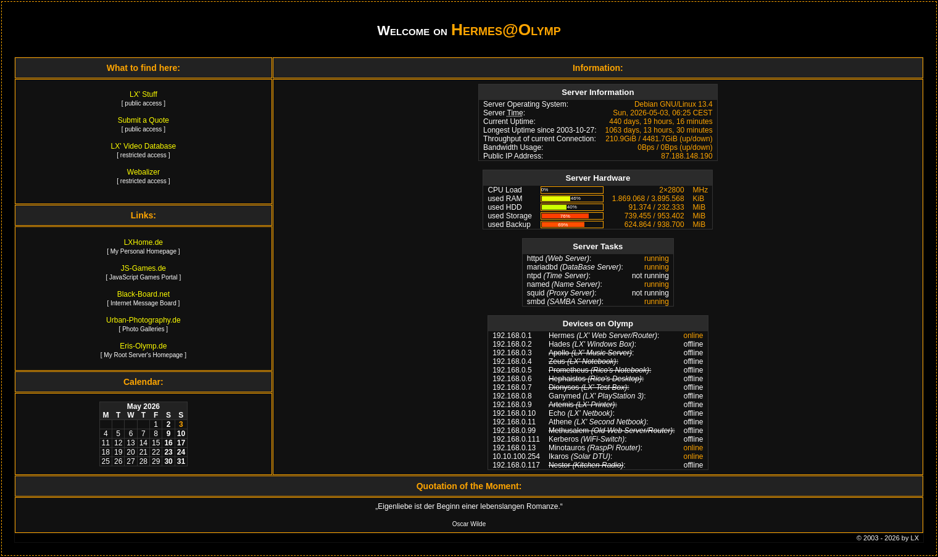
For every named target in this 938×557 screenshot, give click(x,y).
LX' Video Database (143, 146)
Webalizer (143, 172)
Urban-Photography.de (143, 320)
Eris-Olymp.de (143, 346)
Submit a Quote (143, 120)
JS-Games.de (143, 268)
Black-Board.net (143, 294)
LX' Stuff (143, 94)
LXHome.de (143, 242)
